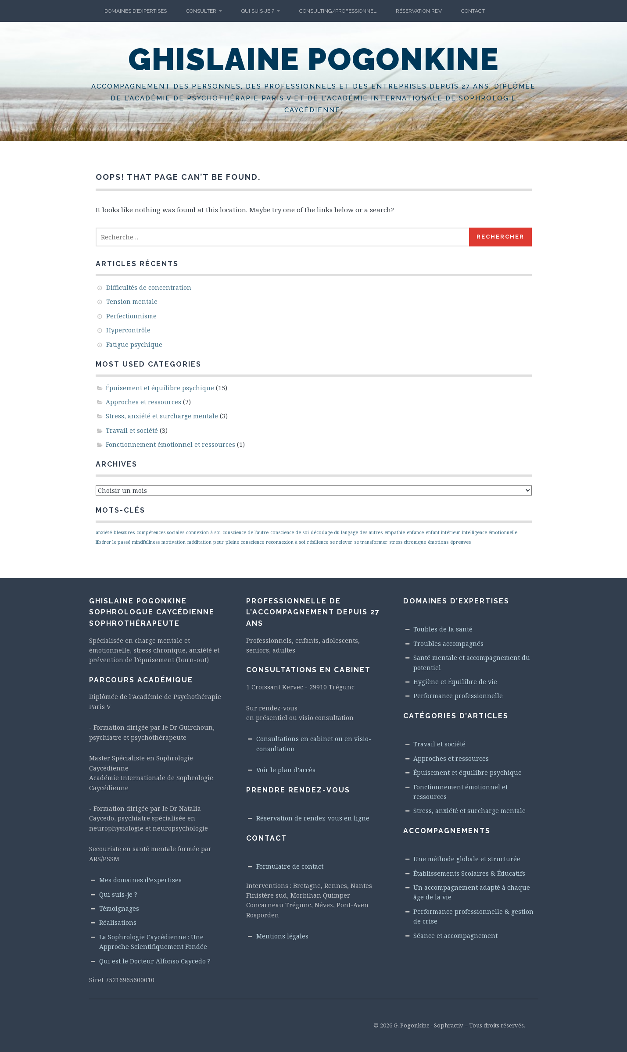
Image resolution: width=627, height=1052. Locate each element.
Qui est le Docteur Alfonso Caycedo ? (155, 961)
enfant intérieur (443, 532)
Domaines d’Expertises (135, 11)
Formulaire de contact (289, 866)
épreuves (460, 542)
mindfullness (146, 542)
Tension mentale (132, 301)
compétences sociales (160, 532)
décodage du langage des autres (347, 532)
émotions (438, 542)
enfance (415, 532)
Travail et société (132, 430)
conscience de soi (289, 532)
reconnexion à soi (285, 542)
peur (218, 542)
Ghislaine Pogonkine (313, 59)
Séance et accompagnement (455, 935)
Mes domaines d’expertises (140, 880)
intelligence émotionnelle (489, 532)
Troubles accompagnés (448, 643)
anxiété (104, 532)
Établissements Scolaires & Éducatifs (469, 873)
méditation (199, 542)
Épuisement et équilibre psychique (160, 388)
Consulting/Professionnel (337, 11)
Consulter (201, 11)
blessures (124, 532)
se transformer (370, 542)
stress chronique (407, 542)
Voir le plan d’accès (285, 770)
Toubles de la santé (443, 629)
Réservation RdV (419, 11)
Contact (473, 11)
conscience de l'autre (245, 532)
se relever (341, 542)
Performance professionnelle (458, 696)
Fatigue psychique (134, 344)
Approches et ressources (143, 402)
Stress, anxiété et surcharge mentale (162, 416)
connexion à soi (203, 532)
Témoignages (119, 908)
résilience (317, 542)
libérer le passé (113, 542)
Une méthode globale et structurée (466, 859)
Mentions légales (282, 936)
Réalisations (117, 922)
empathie (394, 532)
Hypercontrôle (128, 330)
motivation (173, 542)
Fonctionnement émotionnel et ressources (170, 444)
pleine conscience (245, 542)
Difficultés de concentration (148, 287)
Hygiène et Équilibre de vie (455, 682)
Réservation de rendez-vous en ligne (312, 818)
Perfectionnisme (131, 316)
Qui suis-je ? (257, 11)
